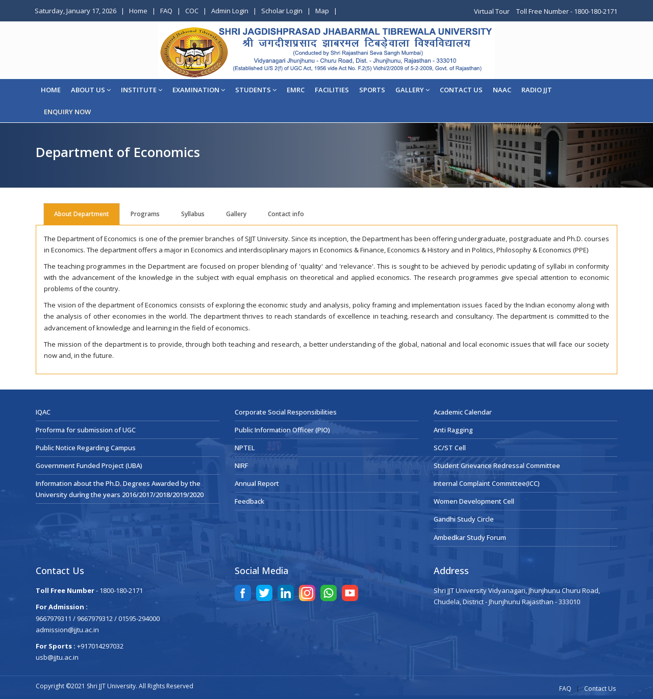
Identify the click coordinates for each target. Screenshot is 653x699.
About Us (91, 89)
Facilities (332, 89)
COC (191, 10)
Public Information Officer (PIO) (282, 429)
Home (138, 10)
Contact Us (600, 688)
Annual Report (257, 483)
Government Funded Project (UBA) (89, 465)
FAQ (166, 10)
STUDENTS (256, 89)
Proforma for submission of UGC (86, 429)
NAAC (502, 89)
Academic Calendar (463, 412)
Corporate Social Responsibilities (286, 412)
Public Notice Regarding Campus (86, 447)
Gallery (412, 89)
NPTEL (245, 447)
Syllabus (193, 214)
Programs (145, 214)
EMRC (296, 89)
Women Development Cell (474, 501)
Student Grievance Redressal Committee (497, 465)
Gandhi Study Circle (464, 519)
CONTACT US (461, 89)
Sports (372, 89)
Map (322, 10)
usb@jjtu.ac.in (57, 657)
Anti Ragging (453, 429)
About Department (81, 214)
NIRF (241, 465)
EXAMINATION (198, 89)
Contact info (286, 214)
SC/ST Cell (450, 447)
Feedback (249, 501)
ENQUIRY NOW (67, 111)
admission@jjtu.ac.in (67, 629)
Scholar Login (282, 10)
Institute (141, 89)
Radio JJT (536, 89)
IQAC (43, 412)
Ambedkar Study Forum (470, 537)
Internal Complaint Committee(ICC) (487, 483)
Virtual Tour (492, 11)
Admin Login (229, 10)
